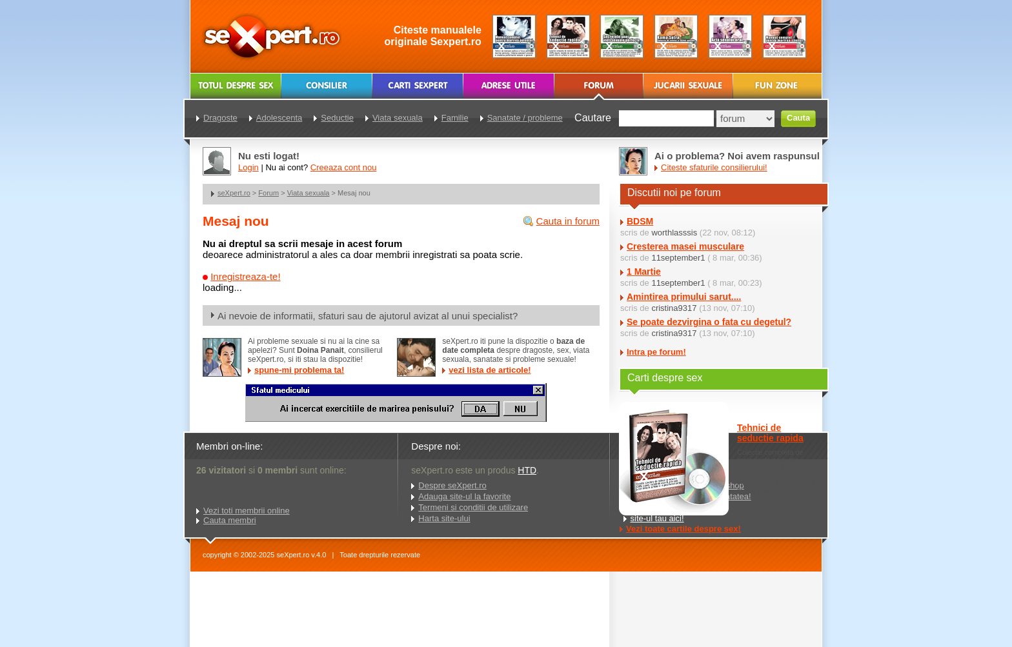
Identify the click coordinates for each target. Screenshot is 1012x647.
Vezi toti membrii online (246, 510)
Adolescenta (279, 118)
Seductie (337, 118)
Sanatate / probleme (525, 118)
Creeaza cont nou (343, 167)
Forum (268, 193)
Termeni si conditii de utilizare (473, 507)
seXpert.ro (234, 193)
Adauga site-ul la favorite (464, 496)
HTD (527, 470)
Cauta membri (229, 520)
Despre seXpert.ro (452, 485)
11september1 (678, 258)
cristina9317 (673, 308)
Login (248, 167)
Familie (455, 118)
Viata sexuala (308, 193)
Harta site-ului (444, 518)
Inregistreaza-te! (245, 276)
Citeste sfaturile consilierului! (714, 167)
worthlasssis (674, 232)
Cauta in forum (568, 220)
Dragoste (220, 118)
